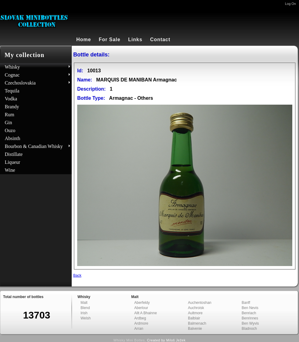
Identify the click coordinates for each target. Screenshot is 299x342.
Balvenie (195, 328)
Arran (138, 328)
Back (77, 275)
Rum (9, 114)
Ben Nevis (250, 308)
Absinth (12, 138)
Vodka (11, 98)
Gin (8, 122)
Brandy (12, 106)
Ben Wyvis (250, 323)
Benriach (249, 313)
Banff (246, 303)
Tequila (12, 90)
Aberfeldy (142, 303)
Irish (84, 313)
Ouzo (10, 130)
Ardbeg (140, 318)
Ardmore (141, 323)
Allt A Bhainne (145, 313)
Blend (85, 308)
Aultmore (195, 313)
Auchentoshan (199, 303)
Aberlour (141, 308)
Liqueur (12, 162)
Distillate (14, 154)
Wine (10, 170)
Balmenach (197, 323)
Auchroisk (196, 308)
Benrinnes (250, 318)
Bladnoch (249, 328)
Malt (84, 303)
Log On (290, 3)
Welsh (86, 318)
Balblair (194, 318)
